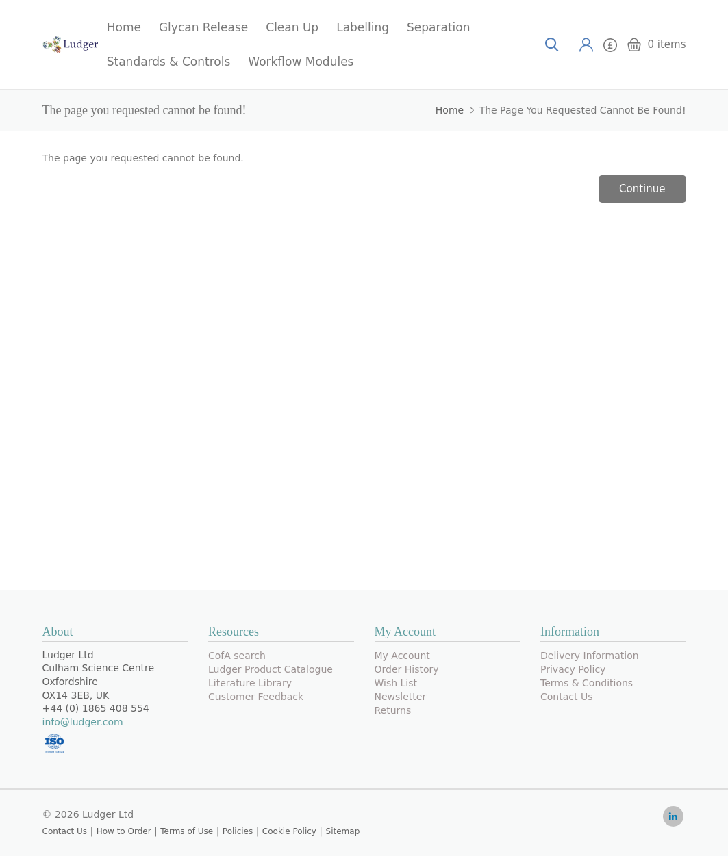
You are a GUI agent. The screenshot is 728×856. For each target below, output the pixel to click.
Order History (407, 669)
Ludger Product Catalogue (270, 669)
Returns (393, 710)
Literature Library (250, 682)
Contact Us (566, 696)
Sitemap (343, 831)
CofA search (237, 655)
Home (124, 27)
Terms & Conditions (586, 682)
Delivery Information (589, 655)
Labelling (362, 27)
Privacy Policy (572, 669)
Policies (238, 831)
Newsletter (401, 696)
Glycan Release (203, 27)
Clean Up (292, 27)
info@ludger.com (82, 721)
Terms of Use (186, 831)
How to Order (124, 831)
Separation (438, 27)
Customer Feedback (255, 696)
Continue (642, 189)
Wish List (396, 682)
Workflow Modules (300, 61)
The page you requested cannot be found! (582, 110)
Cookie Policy (289, 831)
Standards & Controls (169, 61)
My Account (402, 655)
